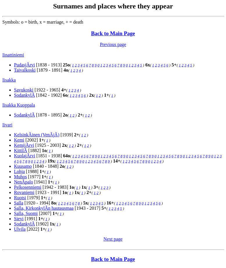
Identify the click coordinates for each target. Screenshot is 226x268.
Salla (18, 202)
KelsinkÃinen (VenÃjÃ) (36, 134)
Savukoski (23, 89)
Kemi (19, 139)
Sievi (19, 218)
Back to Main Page (113, 33)
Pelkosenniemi (27, 187)
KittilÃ (20, 150)
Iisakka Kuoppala (18, 105)
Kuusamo (23, 166)
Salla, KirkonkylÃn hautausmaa (44, 208)
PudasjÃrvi (24, 64)
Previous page (113, 44)
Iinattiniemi (13, 54)
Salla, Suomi (26, 213)
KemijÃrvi (24, 145)
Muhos (20, 176)
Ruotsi (20, 197)
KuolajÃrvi (24, 155)
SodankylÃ (24, 95)
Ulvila (20, 229)
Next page (113, 239)
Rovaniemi (24, 192)
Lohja (19, 171)
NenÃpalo (23, 181)
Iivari (7, 124)
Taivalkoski (24, 70)
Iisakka (9, 79)
